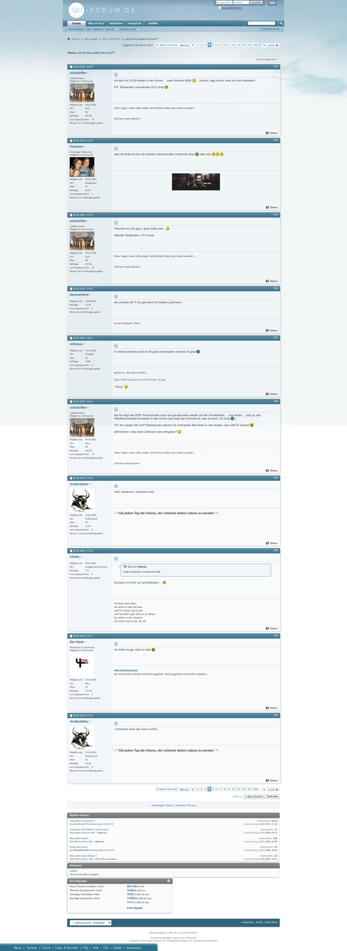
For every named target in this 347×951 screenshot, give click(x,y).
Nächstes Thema (185, 805)
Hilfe (272, 2)
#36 (276, 401)
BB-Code (132, 886)
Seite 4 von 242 (168, 44)
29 (244, 44)
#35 (276, 337)
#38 (276, 550)
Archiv (259, 922)
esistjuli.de (134, 23)
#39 (276, 635)
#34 (276, 288)
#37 (276, 477)
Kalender (98, 29)
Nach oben (272, 796)
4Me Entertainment (126, 670)
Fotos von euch (78, 847)
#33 (276, 214)
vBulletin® (168, 937)
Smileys (131, 890)
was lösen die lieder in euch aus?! (89, 829)
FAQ (85, 948)
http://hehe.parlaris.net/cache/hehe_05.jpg (139, 379)
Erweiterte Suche (270, 29)
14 (239, 44)
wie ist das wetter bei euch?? (96, 53)
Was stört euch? (79, 838)
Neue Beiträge (76, 29)
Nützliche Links (128, 29)
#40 (276, 715)
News (17, 948)
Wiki (95, 948)
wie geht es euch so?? (82, 820)
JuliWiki (153, 23)
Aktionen (110, 29)
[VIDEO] (132, 898)
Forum (76, 23)
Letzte (273, 45)
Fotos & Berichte (66, 948)
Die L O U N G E (111, 39)
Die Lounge (90, 39)
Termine (31, 948)
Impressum (133, 948)
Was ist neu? (96, 23)
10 (233, 44)
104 (256, 44)
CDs (105, 948)
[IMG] (130, 894)
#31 (276, 66)
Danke (117, 948)
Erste (184, 45)
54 (249, 44)
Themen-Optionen (265, 59)
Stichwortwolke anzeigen (84, 874)
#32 (276, 140)
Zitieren (272, 133)
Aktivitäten (116, 23)
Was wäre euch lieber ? (83, 855)
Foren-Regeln (135, 908)
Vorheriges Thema (162, 805)
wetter (73, 870)
